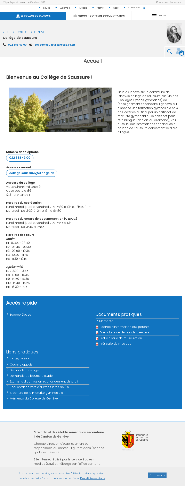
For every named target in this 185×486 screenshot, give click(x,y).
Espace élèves (20, 315)
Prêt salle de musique (115, 344)
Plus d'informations (92, 480)
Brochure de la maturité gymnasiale (36, 393)
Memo (100, 7)
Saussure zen (19, 359)
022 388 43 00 (17, 44)
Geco (116, 7)
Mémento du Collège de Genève (34, 398)
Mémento (106, 321)
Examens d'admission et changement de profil (44, 381)
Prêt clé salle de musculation (121, 338)
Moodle (83, 7)
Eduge (46, 7)
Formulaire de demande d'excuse (124, 332)
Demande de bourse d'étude (31, 376)
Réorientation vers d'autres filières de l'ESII (40, 387)
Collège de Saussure (20, 38)
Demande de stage (24, 370)
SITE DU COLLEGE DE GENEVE (25, 32)
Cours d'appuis (21, 364)
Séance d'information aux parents (125, 327)
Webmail (65, 7)
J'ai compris (157, 477)
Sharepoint (134, 7)
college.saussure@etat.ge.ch (54, 44)
